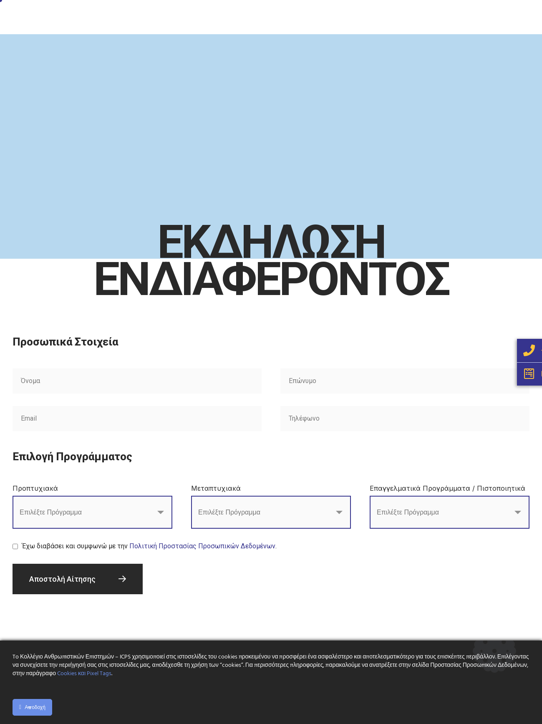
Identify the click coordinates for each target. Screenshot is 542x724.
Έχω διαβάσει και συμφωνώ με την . (149, 546)
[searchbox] (60, 513)
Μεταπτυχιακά (216, 488)
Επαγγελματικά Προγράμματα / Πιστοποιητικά (447, 488)
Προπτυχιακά (35, 488)
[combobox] (92, 512)
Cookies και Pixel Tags (84, 674)
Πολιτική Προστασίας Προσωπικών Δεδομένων (202, 546)
